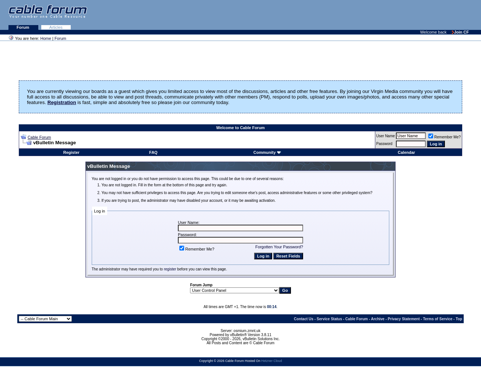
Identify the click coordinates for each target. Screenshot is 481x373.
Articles (56, 27)
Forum (23, 27)
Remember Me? (444, 137)
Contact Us (303, 319)
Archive (378, 319)
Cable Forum (39, 137)
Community (267, 152)
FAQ (153, 152)
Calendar (406, 152)
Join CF (460, 32)
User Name (385, 136)
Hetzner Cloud (271, 361)
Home (46, 38)
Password (384, 144)
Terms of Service (437, 319)
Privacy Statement (404, 319)
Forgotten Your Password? (279, 247)
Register (71, 152)
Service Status (329, 319)
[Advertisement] (391, 15)
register (170, 269)
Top (459, 319)
